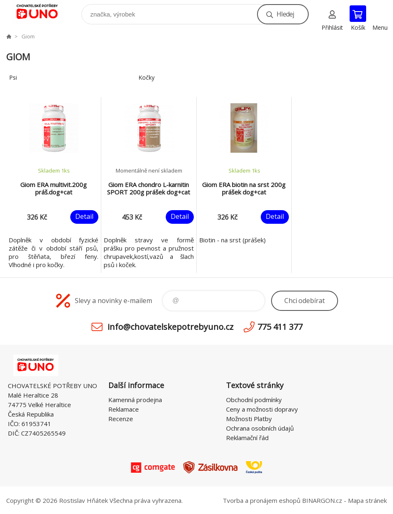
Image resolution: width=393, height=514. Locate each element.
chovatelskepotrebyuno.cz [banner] (42, 12)
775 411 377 (279, 326)
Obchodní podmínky (254, 400)
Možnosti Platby (249, 419)
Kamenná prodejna (135, 400)
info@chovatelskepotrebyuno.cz (170, 326)
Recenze (120, 419)
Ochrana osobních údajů (260, 428)
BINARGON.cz (322, 500)
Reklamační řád (247, 437)
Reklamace (123, 409)
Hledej (285, 14)
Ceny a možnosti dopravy (262, 409)
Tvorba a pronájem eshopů (261, 500)
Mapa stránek (367, 500)
